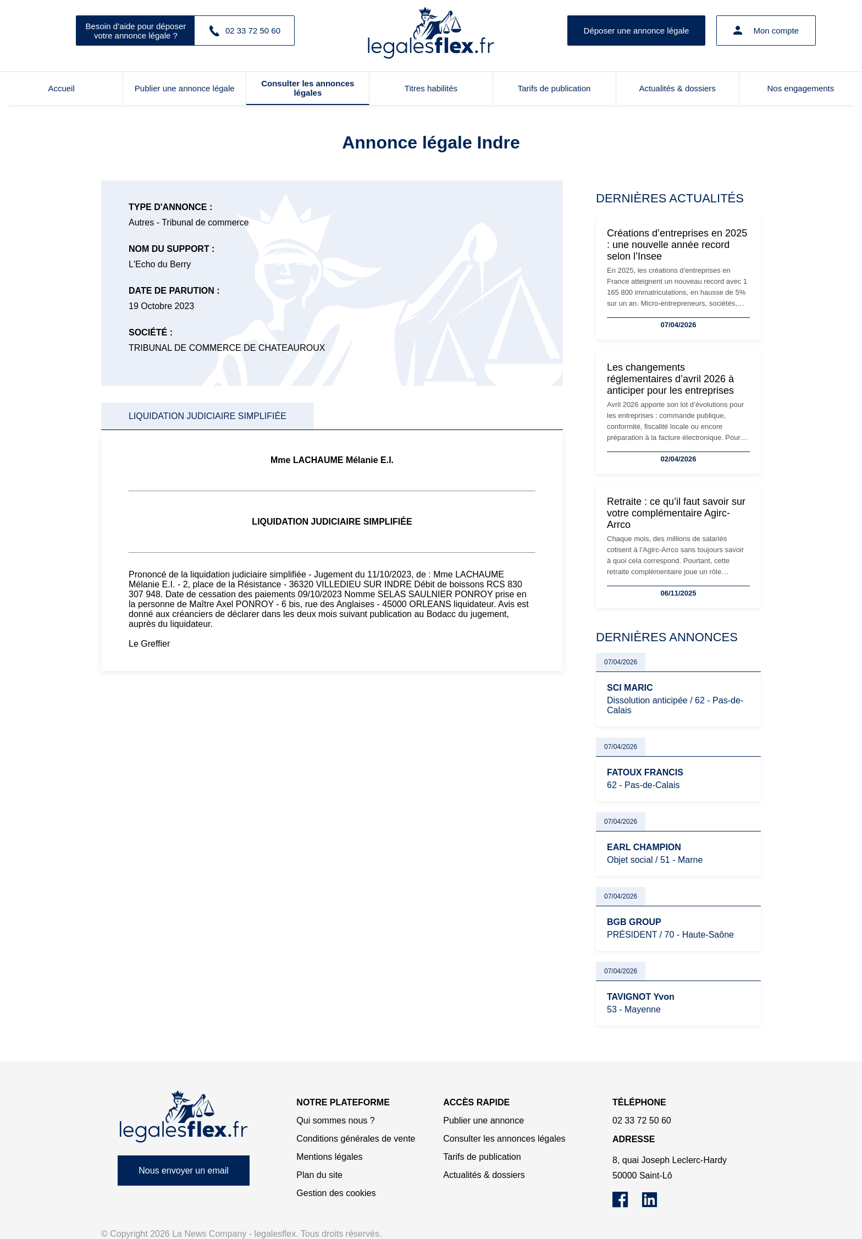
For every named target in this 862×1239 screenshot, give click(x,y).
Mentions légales (329, 1156)
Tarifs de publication (554, 88)
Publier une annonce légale (185, 88)
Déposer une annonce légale (636, 30)
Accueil (61, 88)
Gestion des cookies (335, 1193)
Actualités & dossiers (677, 88)
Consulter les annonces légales (307, 88)
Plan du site (319, 1175)
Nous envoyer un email (184, 1170)
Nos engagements (801, 88)
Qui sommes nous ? (335, 1120)
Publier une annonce (483, 1120)
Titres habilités (431, 88)
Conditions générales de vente (355, 1138)
